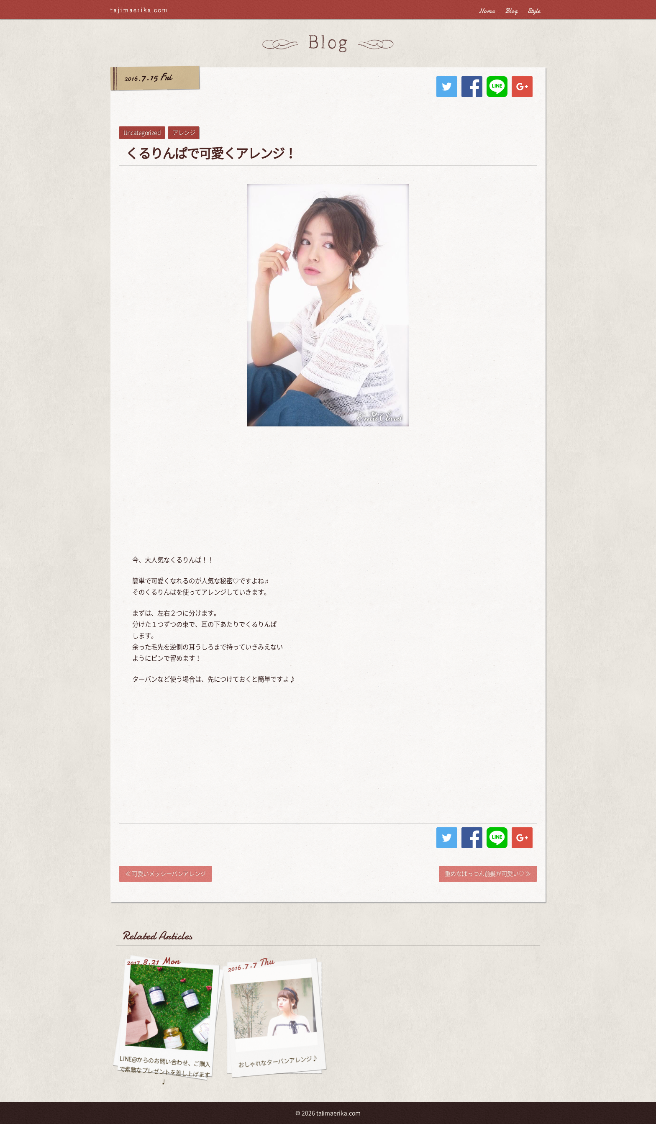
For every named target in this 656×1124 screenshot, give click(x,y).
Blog (511, 10)
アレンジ (183, 133)
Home (487, 10)
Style (534, 10)
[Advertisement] (328, 493)
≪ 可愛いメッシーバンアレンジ (165, 874)
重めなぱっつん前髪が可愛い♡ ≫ (488, 874)
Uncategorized (142, 133)
